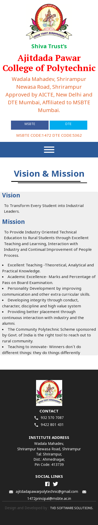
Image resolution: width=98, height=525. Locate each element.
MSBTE (30, 124)
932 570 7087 (49, 417)
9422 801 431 (49, 424)
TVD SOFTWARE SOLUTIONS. (71, 508)
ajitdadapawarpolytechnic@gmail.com (43, 491)
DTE (68, 124)
